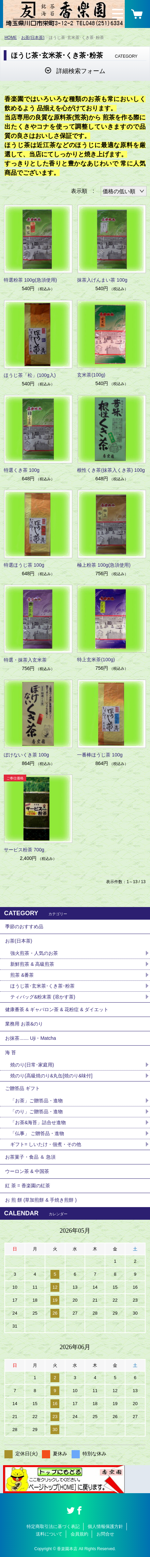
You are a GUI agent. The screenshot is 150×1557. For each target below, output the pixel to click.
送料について (49, 1534)
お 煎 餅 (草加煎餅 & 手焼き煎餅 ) (41, 1200)
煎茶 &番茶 (22, 975)
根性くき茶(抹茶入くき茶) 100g (111, 470)
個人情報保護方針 (105, 1526)
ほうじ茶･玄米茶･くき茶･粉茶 (42, 986)
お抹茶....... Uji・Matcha (30, 1038)
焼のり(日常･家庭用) (32, 1064)
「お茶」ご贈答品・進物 (36, 1100)
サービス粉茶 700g (24, 849)
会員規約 (79, 1534)
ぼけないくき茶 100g (26, 755)
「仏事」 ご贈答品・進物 (37, 1133)
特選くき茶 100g (22, 470)
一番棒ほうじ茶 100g (99, 755)
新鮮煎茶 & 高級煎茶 (32, 964)
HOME (10, 37)
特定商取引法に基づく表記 (53, 1526)
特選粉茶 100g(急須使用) (30, 280)
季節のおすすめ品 (24, 926)
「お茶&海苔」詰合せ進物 (38, 1122)
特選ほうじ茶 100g (24, 565)
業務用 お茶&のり (24, 1024)
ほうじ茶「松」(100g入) (30, 375)
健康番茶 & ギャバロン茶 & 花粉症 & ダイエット (56, 1009)
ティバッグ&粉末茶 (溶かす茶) (42, 997)
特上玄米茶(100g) (96, 659)
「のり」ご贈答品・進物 (36, 1111)
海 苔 (10, 1052)
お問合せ (105, 1534)
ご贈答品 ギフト (22, 1088)
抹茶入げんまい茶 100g (102, 280)
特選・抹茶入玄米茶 (25, 660)
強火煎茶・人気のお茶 (34, 953)
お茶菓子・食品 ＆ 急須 (30, 1157)
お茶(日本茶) (32, 37)
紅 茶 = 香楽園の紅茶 (27, 1185)
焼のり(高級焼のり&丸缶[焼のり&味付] (51, 1075)
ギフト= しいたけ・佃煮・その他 (45, 1144)
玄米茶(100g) (91, 375)
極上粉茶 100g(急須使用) (103, 565)
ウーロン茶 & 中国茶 (27, 1171)
